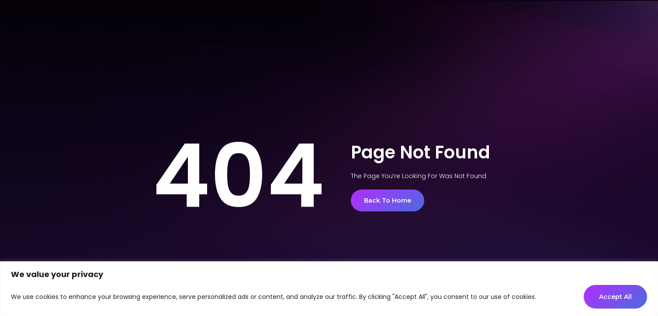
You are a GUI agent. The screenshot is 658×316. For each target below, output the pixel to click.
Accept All (615, 297)
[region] (329, 288)
